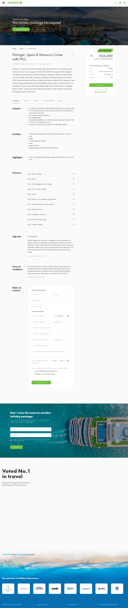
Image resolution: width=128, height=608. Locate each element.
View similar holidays (21, 90)
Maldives (14, 591)
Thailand (52, 591)
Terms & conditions (48, 158)
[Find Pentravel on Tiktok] (25, 577)
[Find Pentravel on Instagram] (20, 577)
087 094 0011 (102, 152)
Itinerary (26, 158)
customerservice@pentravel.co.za (45, 577)
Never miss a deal (40, 90)
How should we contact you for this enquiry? (40, 420)
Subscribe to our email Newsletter (43, 431)
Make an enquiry (101, 150)
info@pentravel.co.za (42, 575)
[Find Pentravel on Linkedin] (4, 582)
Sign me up (16, 505)
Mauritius (7, 591)
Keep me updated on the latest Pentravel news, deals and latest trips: (50, 426)
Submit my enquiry (41, 440)
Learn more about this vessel (36, 314)
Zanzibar (28, 591)
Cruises (70, 591)
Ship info (35, 158)
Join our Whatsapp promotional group (44, 429)
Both (66, 418)
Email (60, 418)
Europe (35, 591)
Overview (16, 158)
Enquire (60, 158)
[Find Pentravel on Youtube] (9, 577)
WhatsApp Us (101, 145)
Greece (46, 591)
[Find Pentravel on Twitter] (15, 577)
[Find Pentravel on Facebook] (4, 577)
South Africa (63, 591)
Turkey (40, 591)
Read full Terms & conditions (36, 335)
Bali (57, 591)
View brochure (102, 581)
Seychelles (21, 591)
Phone (53, 418)
